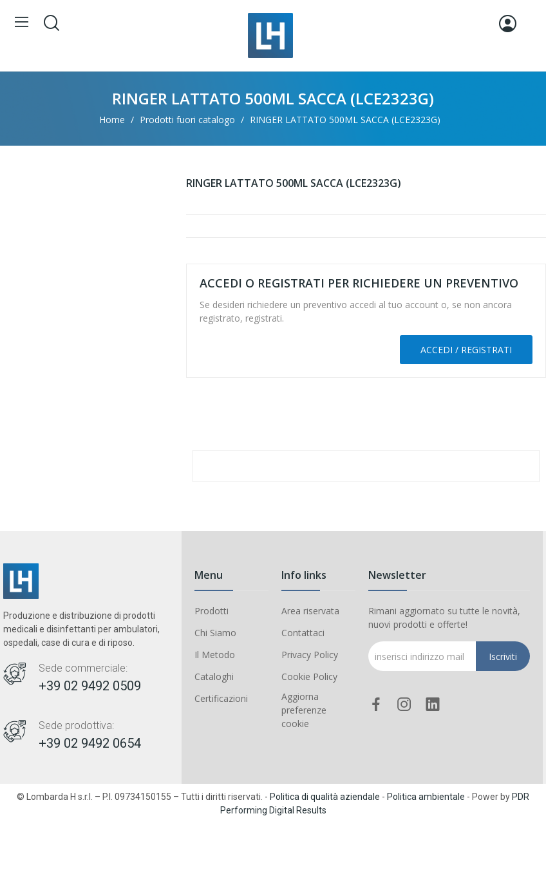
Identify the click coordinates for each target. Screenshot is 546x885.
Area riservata (310, 611)
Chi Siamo (215, 633)
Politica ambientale (426, 797)
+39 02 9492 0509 (90, 686)
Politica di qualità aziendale (325, 797)
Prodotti (211, 611)
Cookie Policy (309, 676)
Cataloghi (214, 676)
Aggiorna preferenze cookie (303, 710)
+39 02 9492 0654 (90, 743)
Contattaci (303, 633)
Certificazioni (221, 698)
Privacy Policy (309, 654)
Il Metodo (214, 654)
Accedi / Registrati (466, 350)
